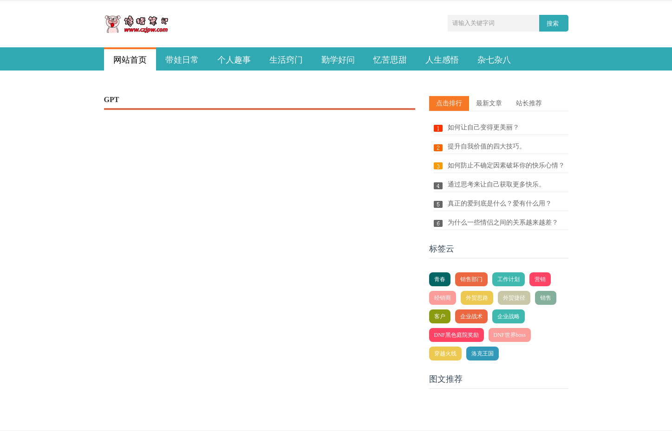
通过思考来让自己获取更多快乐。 (496, 184)
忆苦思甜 (390, 59)
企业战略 (508, 316)
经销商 (442, 298)
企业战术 (471, 316)
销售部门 (471, 279)
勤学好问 (338, 59)
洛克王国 (482, 353)
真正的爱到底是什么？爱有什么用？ (500, 203)
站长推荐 (529, 103)
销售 (545, 298)
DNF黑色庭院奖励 (456, 335)
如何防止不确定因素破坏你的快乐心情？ (506, 165)
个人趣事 (234, 59)
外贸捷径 (514, 298)
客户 (439, 316)
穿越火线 (445, 353)
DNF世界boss (510, 335)
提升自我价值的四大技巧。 (487, 146)
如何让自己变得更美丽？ (483, 127)
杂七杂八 (494, 59)
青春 (439, 279)
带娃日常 (182, 59)
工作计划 (508, 279)
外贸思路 (477, 298)
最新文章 (489, 103)
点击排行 (449, 103)
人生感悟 (442, 59)
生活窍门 (286, 59)
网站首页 (130, 59)
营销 (540, 279)
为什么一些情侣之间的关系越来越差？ (503, 222)
